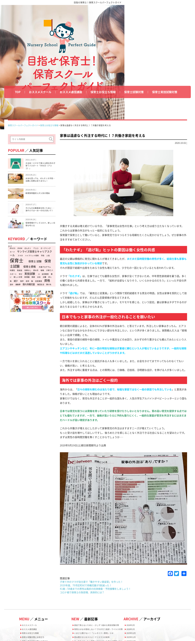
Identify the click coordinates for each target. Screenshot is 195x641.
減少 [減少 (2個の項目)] (16, 233)
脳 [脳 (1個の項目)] (32, 234)
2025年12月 (133, 581)
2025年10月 (133, 590)
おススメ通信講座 (71, 57)
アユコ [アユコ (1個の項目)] (35, 201)
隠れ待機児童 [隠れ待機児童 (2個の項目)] (29, 237)
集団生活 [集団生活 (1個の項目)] (40, 237)
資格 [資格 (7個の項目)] (47, 233)
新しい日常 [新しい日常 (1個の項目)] (18, 230)
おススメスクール (40, 57)
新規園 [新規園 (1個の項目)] (27, 230)
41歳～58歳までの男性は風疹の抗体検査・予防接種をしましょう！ (97, 535)
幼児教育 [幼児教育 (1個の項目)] (45, 227)
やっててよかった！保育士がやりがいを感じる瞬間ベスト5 (98, 597)
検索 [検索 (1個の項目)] (33, 230)
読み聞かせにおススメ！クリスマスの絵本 (95, 591)
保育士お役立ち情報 (103, 57)
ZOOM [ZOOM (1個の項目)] (19, 201)
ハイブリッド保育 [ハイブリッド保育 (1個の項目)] (32, 208)
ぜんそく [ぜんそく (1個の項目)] (27, 201)
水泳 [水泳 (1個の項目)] (39, 230)
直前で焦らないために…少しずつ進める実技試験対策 (99, 573)
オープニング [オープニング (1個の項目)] (46, 201)
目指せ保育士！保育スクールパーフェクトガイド (97, 2)
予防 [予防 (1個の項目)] (42, 208)
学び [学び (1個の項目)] (20, 227)
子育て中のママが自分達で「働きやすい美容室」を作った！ (93, 528)
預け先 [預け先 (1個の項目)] (48, 237)
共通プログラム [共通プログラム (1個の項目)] (45, 220)
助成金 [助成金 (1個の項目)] (19, 223)
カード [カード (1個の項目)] (12, 205)
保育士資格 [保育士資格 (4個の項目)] (29, 219)
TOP (18, 57)
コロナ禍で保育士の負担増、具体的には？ (83, 538)
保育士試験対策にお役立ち (35, 586)
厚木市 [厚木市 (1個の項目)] (35, 223)
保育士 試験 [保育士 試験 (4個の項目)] (35, 214)
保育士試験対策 (134, 57)
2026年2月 (132, 571)
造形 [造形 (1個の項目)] (11, 237)
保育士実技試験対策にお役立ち (37, 590)
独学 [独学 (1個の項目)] (22, 234)
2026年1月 (132, 576)
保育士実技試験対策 (164, 57)
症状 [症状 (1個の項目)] (27, 234)
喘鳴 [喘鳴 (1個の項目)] (42, 223)
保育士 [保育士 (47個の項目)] (16, 213)
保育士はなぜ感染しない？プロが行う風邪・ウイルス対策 (99, 580)
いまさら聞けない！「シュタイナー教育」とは (97, 586)
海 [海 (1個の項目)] (11, 234)
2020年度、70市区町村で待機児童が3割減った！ (87, 531)
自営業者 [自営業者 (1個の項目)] (38, 234)
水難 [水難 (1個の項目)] (44, 230)
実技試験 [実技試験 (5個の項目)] (29, 226)
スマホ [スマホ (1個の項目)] (20, 208)
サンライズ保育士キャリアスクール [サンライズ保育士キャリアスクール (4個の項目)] (31, 206)
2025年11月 (133, 586)
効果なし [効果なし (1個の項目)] (27, 223)
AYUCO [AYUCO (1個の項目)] (12, 201)
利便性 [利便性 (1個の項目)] (12, 223)
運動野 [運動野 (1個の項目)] (18, 237)
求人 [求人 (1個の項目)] (50, 230)
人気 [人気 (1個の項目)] (48, 208)
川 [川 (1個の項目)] (39, 227)
